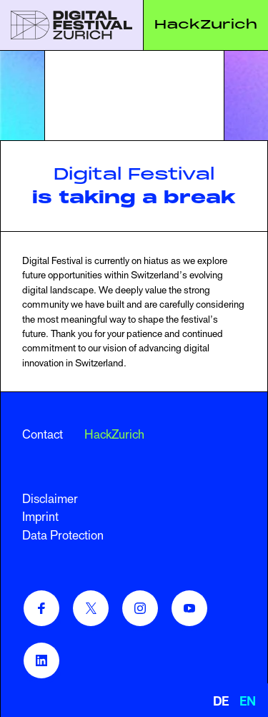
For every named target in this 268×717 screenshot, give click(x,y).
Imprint (40, 516)
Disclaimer (50, 499)
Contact (42, 434)
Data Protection (63, 535)
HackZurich (205, 24)
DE (221, 701)
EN (247, 701)
